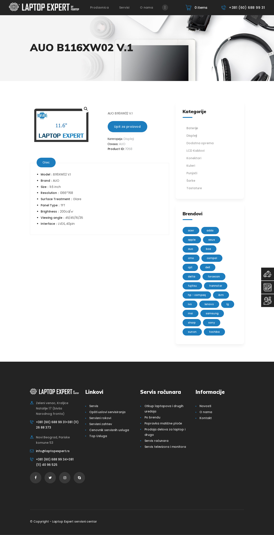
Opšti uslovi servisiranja (107, 412)
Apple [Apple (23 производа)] (192, 239)
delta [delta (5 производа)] (191, 276)
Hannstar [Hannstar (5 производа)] (215, 286)
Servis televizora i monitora (165, 447)
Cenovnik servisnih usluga (109, 430)
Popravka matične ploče (163, 423)
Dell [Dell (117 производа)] (207, 267)
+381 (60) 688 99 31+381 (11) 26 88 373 (57, 425)
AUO (122, 144)
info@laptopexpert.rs (53, 451)
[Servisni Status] (267, 300)
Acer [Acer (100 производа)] (191, 230)
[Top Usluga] (267, 274)
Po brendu (152, 417)
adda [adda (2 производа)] (210, 230)
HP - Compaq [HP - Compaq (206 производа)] (197, 295)
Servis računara (156, 441)
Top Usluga (98, 436)
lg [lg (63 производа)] (227, 304)
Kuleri (190, 165)
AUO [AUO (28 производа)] (190, 249)
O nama (206, 412)
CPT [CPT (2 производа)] (190, 267)
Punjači (191, 173)
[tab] (46, 162)
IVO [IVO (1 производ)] (190, 304)
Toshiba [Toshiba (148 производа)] (214, 332)
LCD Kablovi (195, 150)
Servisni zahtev (100, 424)
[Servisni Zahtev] (267, 287)
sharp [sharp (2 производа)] (192, 322)
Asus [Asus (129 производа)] (211, 239)
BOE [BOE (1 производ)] (208, 249)
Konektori (193, 158)
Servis (93, 406)
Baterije (192, 128)
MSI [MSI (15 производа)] (190, 313)
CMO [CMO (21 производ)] (191, 258)
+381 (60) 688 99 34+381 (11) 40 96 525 (55, 462)
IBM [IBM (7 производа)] (221, 295)
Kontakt (206, 418)
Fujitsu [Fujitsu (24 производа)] (192, 286)
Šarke (190, 180)
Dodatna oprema (200, 143)
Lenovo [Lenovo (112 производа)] (209, 304)
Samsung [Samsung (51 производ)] (212, 313)
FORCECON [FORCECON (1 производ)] (214, 276)
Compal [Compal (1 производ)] (212, 258)
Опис (46, 162)
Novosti (205, 406)
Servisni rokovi (100, 418)
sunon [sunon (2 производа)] (192, 332)
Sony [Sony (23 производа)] (211, 322)
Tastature (194, 188)
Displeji (129, 139)
